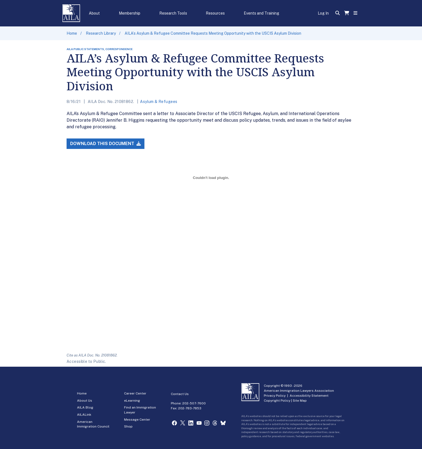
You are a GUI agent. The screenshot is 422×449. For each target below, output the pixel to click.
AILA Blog (85, 407)
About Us (84, 400)
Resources (215, 13)
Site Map (300, 400)
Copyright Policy (277, 400)
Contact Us (180, 394)
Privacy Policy (275, 396)
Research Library (101, 33)
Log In (323, 13)
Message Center (137, 419)
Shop (128, 426)
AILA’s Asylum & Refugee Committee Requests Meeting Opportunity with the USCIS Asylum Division (213, 33)
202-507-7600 (194, 403)
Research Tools (173, 13)
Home (72, 33)
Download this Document (105, 143)
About (94, 13)
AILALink (84, 415)
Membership (129, 13)
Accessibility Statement (309, 396)
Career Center (135, 393)
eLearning (132, 400)
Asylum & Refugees (158, 101)
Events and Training (261, 13)
